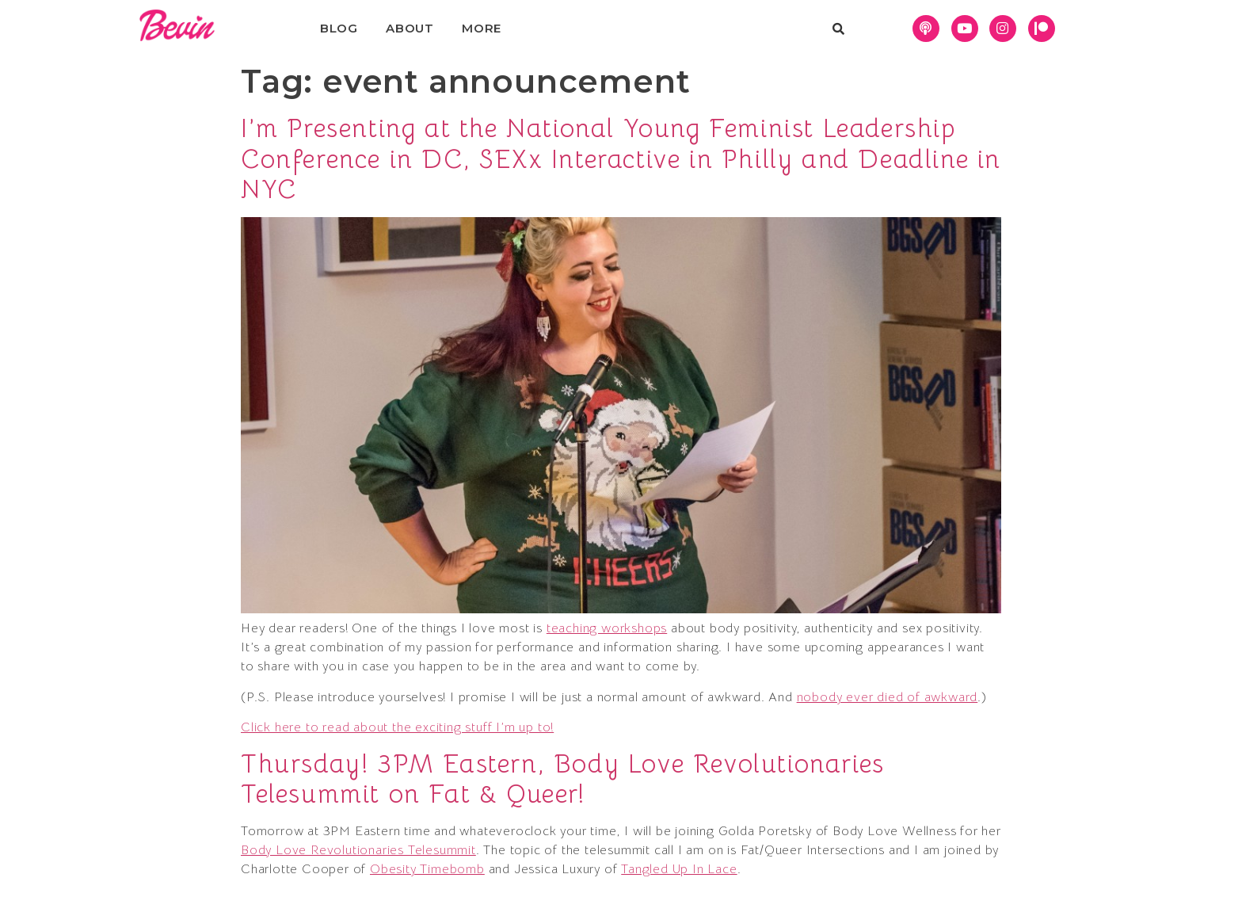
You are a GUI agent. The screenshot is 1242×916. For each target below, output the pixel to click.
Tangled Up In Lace (679, 869)
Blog (339, 28)
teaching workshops (607, 628)
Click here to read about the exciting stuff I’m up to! (397, 727)
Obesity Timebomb (427, 869)
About (410, 28)
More (481, 28)
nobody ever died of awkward (887, 697)
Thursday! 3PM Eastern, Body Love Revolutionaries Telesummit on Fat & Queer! (563, 779)
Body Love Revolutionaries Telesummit (358, 850)
